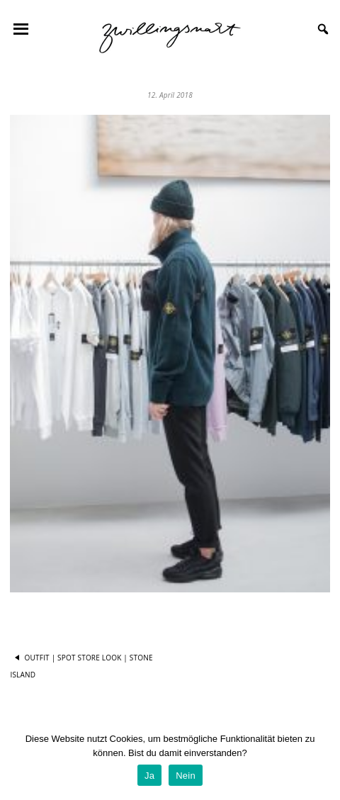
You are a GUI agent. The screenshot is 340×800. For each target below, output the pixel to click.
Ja (149, 775)
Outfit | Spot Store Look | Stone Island (81, 665)
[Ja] (322, 761)
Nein (186, 775)
